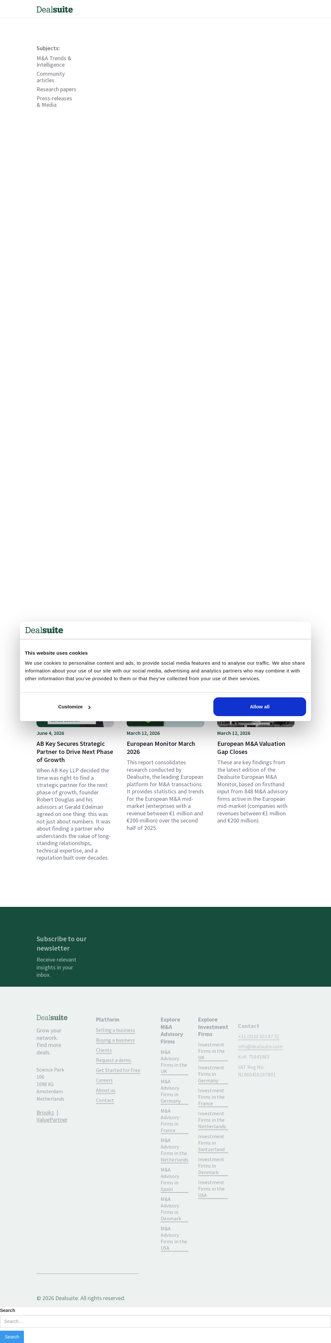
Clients (104, 1067)
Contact (105, 1117)
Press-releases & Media (54, 117)
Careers (104, 1097)
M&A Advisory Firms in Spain (170, 1196)
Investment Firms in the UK (211, 1068)
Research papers (56, 105)
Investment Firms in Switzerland (211, 1159)
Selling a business (115, 1047)
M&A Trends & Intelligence (54, 76)
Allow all (260, 706)
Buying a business (115, 1057)
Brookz (45, 1127)
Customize (74, 706)
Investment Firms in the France (211, 1113)
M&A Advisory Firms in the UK (174, 1078)
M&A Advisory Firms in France (170, 1137)
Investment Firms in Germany (211, 1091)
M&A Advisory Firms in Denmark (171, 1226)
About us (105, 1107)
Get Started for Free (118, 1087)
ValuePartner (52, 1135)
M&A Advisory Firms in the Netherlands (174, 1167)
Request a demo (113, 1077)
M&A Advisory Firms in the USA (174, 1255)
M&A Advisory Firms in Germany (171, 1108)
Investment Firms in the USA (211, 1205)
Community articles (51, 92)
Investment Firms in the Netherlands (212, 1136)
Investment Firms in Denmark (211, 1182)
